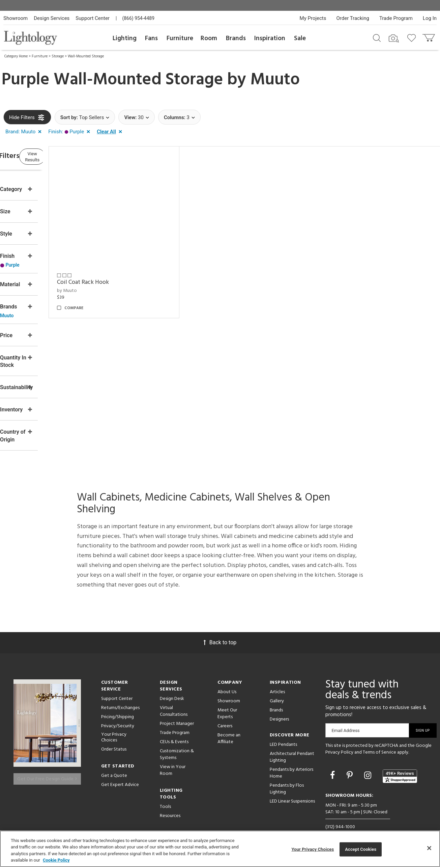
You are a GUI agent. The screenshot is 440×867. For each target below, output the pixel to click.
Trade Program (396, 18)
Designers (279, 708)
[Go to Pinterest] (350, 764)
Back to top (220, 631)
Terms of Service (379, 742)
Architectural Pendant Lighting (292, 746)
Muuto (275, 79)
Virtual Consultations (173, 700)
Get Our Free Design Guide (47, 764)
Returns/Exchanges (120, 697)
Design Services (51, 18)
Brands (236, 38)
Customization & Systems (177, 743)
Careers (224, 715)
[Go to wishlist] (412, 37)
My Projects (313, 18)
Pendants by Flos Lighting (287, 778)
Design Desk (172, 688)
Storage (58, 56)
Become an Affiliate (228, 728)
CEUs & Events (174, 731)
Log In (430, 18)
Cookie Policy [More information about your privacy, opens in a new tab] (56, 860)
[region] (220, 849)
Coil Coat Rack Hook (122, 269)
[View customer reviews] (400, 765)
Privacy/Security (117, 715)
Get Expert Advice (120, 774)
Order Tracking (352, 18)
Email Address (345, 719)
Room (209, 38)
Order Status (113, 738)
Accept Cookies (360, 849)
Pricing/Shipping (117, 706)
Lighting (125, 38)
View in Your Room (172, 759)
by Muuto (106, 278)
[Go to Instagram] (368, 764)
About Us (226, 681)
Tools (165, 796)
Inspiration (269, 38)
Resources (170, 805)
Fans (151, 38)
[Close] (429, 848)
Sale (300, 38)
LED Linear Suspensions (292, 790)
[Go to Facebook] (333, 764)
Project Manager (177, 713)
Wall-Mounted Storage (86, 56)
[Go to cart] (429, 36)
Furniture (180, 38)
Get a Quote (114, 765)
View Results (59, 156)
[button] (24, 132)
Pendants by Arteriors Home (291, 762)
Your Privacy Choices (113, 727)
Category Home (16, 56)
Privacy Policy (339, 742)
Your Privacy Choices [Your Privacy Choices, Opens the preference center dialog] (312, 849)
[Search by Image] (394, 38)
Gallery (277, 690)
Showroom (15, 18)
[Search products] (377, 37)
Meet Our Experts (227, 703)
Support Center (93, 18)
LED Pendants (283, 734)
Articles (277, 681)
